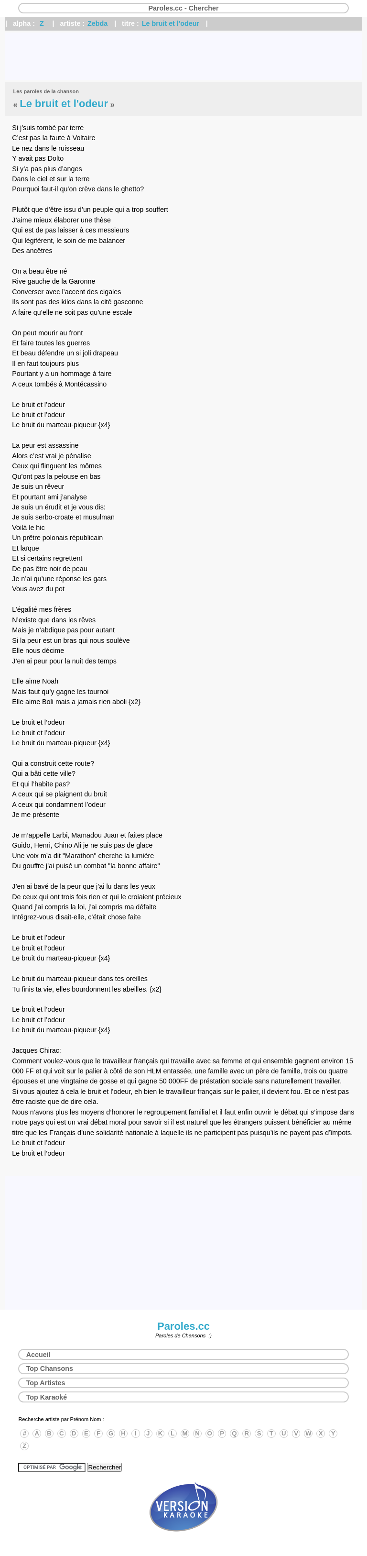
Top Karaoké (46, 1397)
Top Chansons (49, 1368)
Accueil (38, 1354)
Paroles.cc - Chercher (183, 8)
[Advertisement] (183, 56)
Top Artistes (45, 1383)
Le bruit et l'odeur (170, 23)
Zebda (97, 23)
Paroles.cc (183, 1326)
